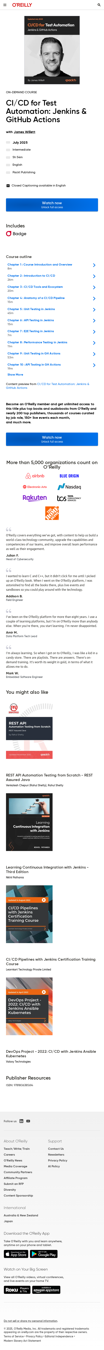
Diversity (10, 1190)
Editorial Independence (59, 1336)
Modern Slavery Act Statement (22, 1340)
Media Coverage (15, 1166)
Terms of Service (14, 1336)
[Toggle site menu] (4, 4)
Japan (8, 1221)
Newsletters (56, 1155)
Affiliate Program (16, 1178)
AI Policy (54, 1166)
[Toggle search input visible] (99, 4)
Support (55, 1141)
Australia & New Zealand (21, 1215)
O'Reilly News (13, 1160)
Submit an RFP (14, 1184)
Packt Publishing (24, 172)
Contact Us (56, 1149)
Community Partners (18, 1172)
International (15, 1207)
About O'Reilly (15, 1141)
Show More (15, 374)
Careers (9, 1155)
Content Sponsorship (18, 1196)
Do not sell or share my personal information (30, 1321)
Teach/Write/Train (17, 1149)
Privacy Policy (57, 1160)
